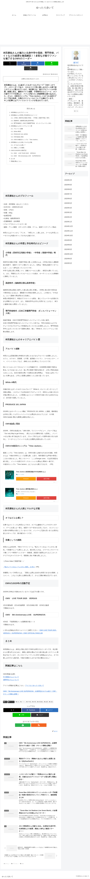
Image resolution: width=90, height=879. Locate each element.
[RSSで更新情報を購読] (33, 723)
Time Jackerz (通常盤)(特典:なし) (26, 487)
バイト (23, 699)
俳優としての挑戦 (18, 145)
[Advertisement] (45, 32)
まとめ (12, 156)
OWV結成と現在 (18, 133)
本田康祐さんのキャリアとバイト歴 (21, 122)
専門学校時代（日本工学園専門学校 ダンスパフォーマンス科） (33, 119)
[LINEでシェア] (40, 63)
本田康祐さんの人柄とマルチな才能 (21, 139)
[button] (49, 63)
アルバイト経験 (17, 125)
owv (5, 699)
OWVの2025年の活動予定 (18, 147)
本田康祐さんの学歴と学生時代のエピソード (24, 110)
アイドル (11, 699)
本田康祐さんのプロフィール (19, 107)
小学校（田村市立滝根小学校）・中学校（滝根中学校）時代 (32, 113)
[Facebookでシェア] (21, 63)
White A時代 (16, 127)
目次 (28, 104)
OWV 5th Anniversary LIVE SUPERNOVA (27, 153)
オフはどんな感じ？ (19, 142)
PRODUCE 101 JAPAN (20, 130)
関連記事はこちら (15, 159)
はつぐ (76, 62)
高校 (51, 699)
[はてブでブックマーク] (30, 63)
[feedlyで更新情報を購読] (28, 723)
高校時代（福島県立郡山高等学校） (24, 116)
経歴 (46, 699)
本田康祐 (40, 699)
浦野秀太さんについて (11, 678)
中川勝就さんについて (11, 675)
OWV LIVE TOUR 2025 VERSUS (24, 150)
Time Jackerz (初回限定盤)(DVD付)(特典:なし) (31, 469)
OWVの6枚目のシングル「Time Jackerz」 (26, 136)
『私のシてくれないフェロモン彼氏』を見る (19, 565)
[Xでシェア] (12, 63)
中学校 (29, 699)
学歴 (34, 699)
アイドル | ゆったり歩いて (34, 683)
